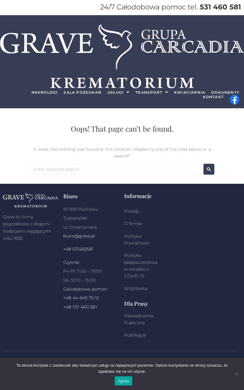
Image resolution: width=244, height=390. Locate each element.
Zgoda (123, 381)
